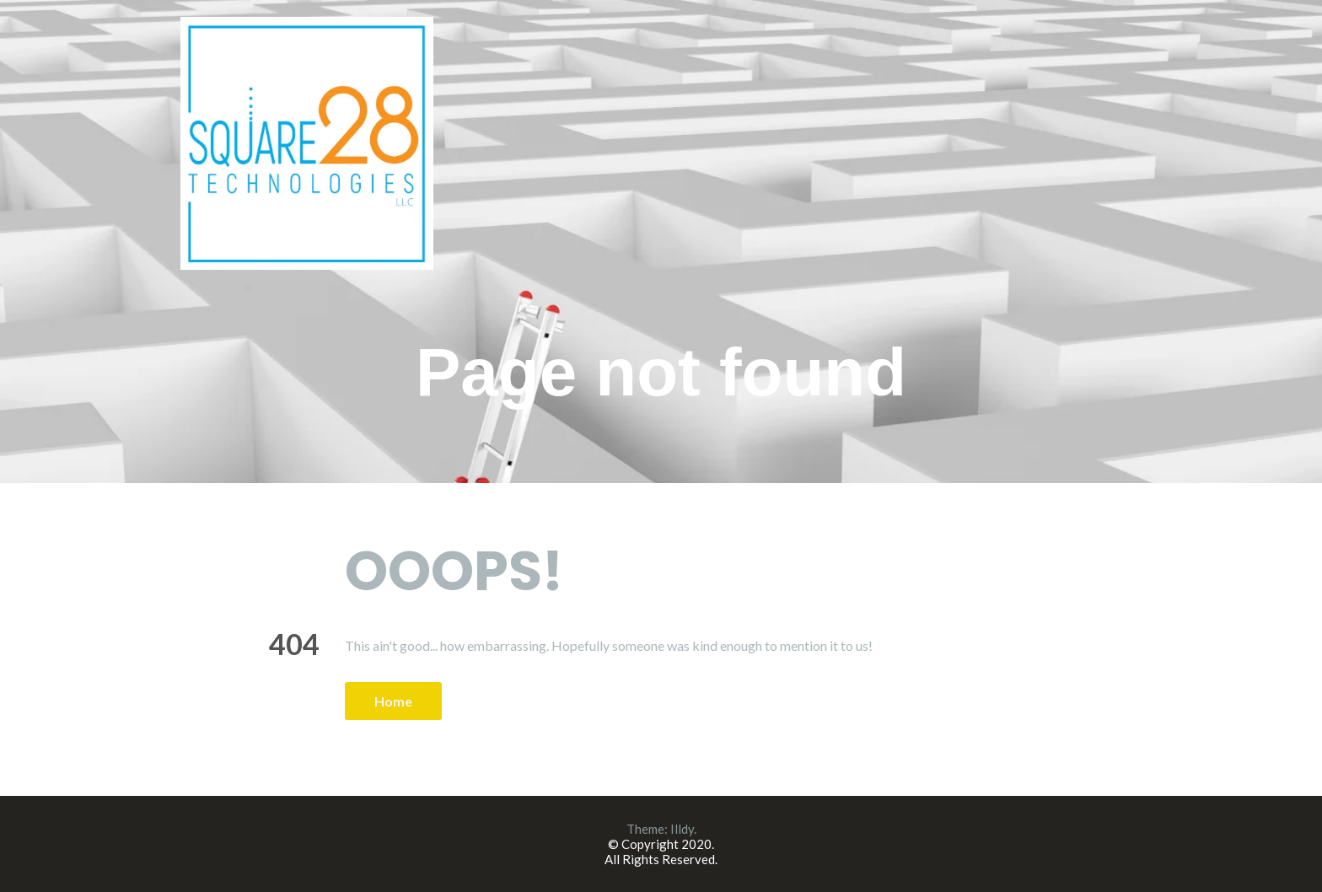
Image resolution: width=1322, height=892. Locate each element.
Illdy (682, 828)
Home (393, 701)
